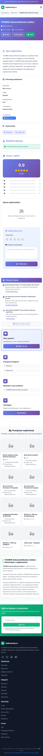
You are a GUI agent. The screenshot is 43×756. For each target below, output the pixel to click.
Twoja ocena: (9, 235)
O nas (3, 705)
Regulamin (4, 719)
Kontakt (3, 715)
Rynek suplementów (7, 709)
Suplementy (14, 12)
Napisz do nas (21, 346)
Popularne (4, 675)
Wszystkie (4, 665)
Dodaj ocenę (21, 264)
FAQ (2, 727)
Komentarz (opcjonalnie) (13, 245)
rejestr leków (26, 753)
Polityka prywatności (15, 629)
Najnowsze (4, 668)
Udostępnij (21, 413)
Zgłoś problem (5, 737)
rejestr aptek (34, 753)
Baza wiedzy (5, 712)
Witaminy (8, 132)
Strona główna (5, 12)
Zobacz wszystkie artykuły (22, 324)
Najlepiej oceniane (6, 672)
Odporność (20, 132)
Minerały (3, 690)
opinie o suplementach (16, 753)
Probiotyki (4, 693)
